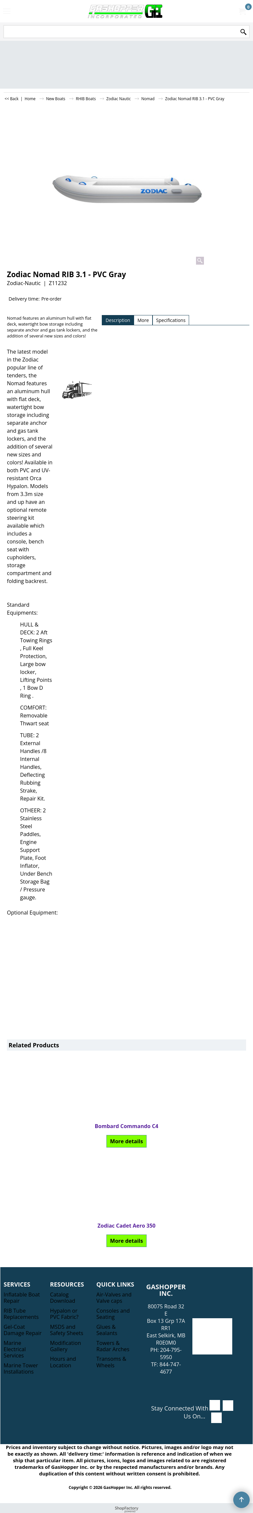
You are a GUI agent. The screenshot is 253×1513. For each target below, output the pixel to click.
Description (117, 320)
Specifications (170, 320)
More (143, 320)
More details (45, 1141)
